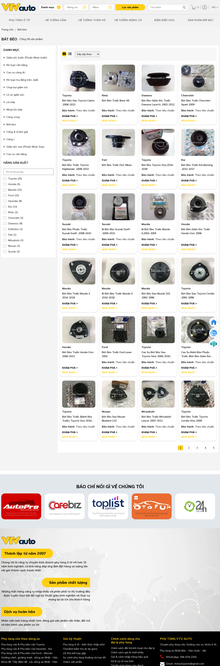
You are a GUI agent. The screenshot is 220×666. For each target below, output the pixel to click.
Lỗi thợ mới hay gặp (74, 653)
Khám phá (70, 116)
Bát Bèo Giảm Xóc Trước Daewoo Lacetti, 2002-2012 (158, 102)
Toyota (66, 95)
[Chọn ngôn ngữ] (214, 7)
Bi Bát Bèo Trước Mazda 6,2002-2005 (156, 231)
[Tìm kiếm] (184, 7)
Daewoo (147, 95)
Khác (105, 95)
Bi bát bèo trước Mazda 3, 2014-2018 (117, 295)
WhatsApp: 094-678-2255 (178, 657)
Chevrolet (187, 95)
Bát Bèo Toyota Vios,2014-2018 (158, 167)
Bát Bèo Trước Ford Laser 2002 (117, 354)
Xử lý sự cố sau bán (122, 661)
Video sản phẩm (72, 661)
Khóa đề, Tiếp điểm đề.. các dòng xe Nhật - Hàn (29, 661)
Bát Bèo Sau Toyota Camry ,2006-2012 (78, 102)
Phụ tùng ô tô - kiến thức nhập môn (84, 644)
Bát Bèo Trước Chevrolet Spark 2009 (196, 102)
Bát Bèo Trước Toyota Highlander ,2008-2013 (75, 167)
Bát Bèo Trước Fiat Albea (117, 165)
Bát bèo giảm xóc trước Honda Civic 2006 (195, 231)
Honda (185, 224)
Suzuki (66, 224)
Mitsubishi (148, 411)
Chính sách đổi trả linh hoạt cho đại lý (133, 648)
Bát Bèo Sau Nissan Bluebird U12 (113, 418)
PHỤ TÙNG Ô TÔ (19, 20)
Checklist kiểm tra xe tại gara (80, 648)
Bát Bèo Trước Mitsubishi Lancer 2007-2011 (156, 418)
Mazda (146, 224)
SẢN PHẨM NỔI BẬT (201, 20)
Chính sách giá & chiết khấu (127, 652)
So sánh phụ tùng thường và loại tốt (84, 657)
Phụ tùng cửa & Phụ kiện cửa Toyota (23, 644)
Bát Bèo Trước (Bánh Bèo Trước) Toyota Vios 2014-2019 (77, 419)
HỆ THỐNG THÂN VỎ (91, 20)
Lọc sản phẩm (130, 7)
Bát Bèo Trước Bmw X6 (115, 100)
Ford (105, 347)
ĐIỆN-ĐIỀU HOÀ (164, 20)
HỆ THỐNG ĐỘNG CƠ (128, 20)
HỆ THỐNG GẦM (55, 20)
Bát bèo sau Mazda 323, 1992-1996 (156, 295)
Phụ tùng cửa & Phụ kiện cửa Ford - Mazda (26, 653)
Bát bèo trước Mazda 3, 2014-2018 (76, 295)
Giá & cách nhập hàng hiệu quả (129, 656)
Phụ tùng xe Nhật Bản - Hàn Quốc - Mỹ (183, 650)
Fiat (104, 160)
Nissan (106, 411)
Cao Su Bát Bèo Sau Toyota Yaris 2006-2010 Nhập (156, 354)
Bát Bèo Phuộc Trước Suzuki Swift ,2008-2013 (76, 231)
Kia (183, 160)
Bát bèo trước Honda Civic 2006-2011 (78, 354)
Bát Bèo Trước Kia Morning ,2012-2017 (197, 167)
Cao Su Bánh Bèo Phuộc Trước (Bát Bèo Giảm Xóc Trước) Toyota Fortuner (196, 354)
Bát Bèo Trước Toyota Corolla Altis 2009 (194, 418)
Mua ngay (70, 120)
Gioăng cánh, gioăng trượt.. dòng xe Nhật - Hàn (29, 657)
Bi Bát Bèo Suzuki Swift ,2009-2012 (116, 231)
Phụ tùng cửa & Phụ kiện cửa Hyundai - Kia (26, 648)
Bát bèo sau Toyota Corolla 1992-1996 (197, 295)
